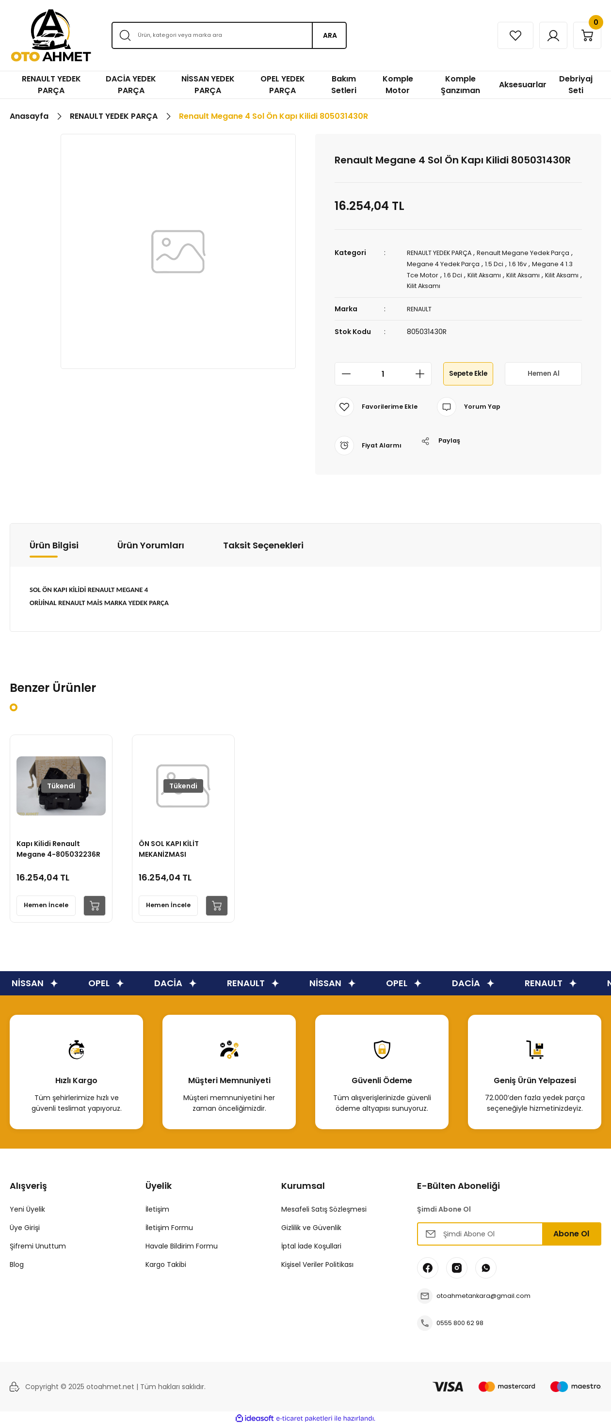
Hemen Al (543, 372)
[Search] (229, 35)
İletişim (157, 1208)
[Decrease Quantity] (343, 372)
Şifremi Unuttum (38, 1244)
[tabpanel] (61, 827)
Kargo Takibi (165, 1263)
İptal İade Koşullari (311, 1244)
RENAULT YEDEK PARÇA (443, 252)
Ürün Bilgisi (54, 544)
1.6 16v (551, 263)
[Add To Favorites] (378, 405)
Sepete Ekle (468, 372)
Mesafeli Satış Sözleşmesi (324, 1208)
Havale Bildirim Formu (181, 1244)
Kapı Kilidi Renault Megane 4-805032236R (51, 844)
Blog (17, 1263)
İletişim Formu (169, 1226)
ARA (330, 35)
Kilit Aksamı (537, 274)
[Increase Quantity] (423, 372)
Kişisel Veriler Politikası (317, 1263)
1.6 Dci (503, 274)
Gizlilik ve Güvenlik (311, 1226)
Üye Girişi (25, 1226)
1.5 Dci (525, 263)
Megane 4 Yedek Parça (471, 263)
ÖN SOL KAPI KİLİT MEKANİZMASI (172, 844)
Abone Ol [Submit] (571, 1232)
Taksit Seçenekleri (263, 544)
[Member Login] (542, 35)
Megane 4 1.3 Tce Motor (447, 274)
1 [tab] (13, 706)
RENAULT (420, 307)
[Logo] (51, 35)
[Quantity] (383, 372)
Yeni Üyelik (27, 1208)
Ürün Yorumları (150, 544)
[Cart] (583, 35)
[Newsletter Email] (509, 1232)
